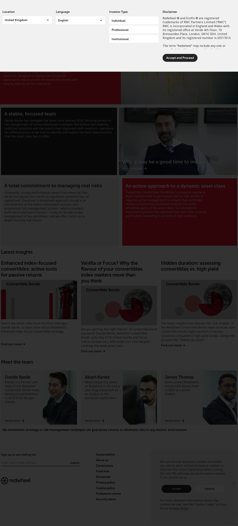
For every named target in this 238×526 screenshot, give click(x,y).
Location (8, 11)
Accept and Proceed (180, 57)
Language (63, 11)
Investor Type (118, 11)
